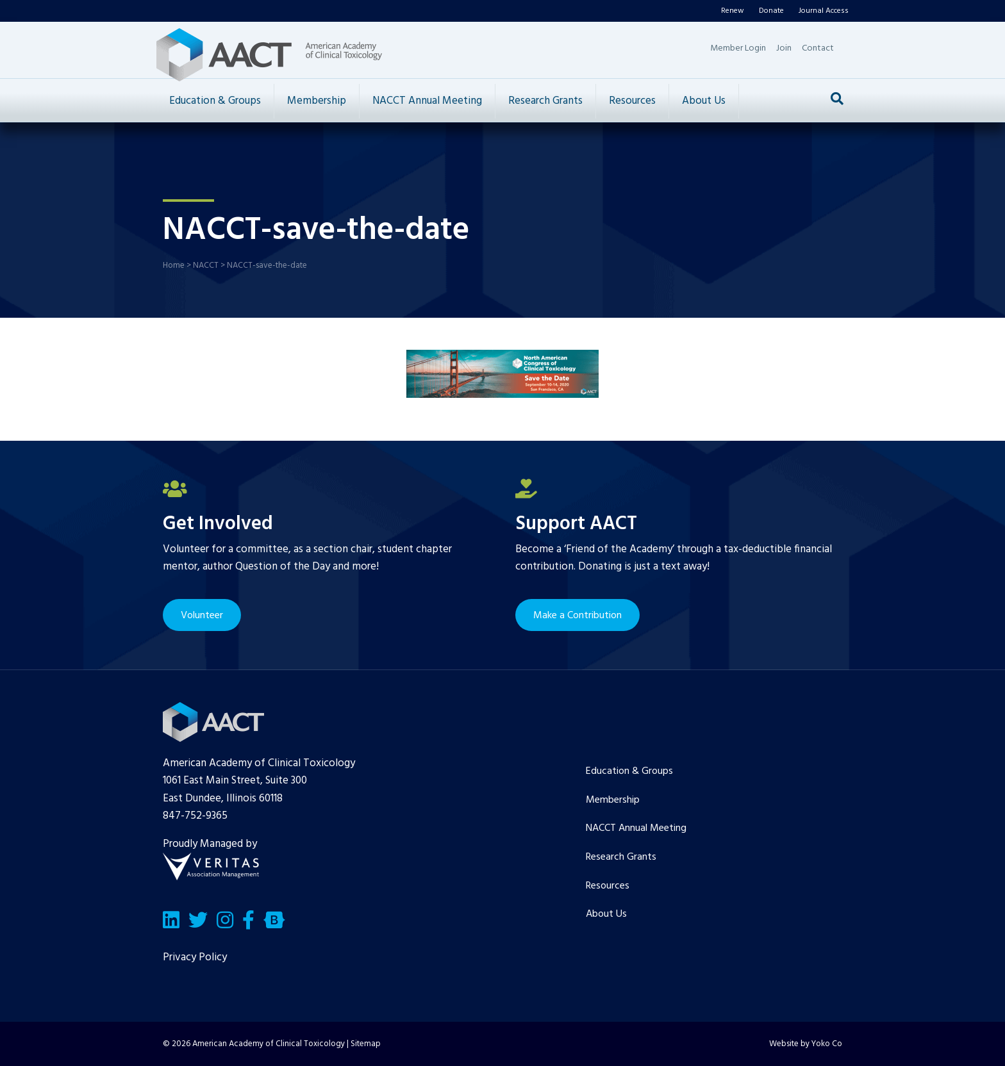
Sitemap (366, 1044)
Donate (771, 10)
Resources (632, 101)
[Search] (837, 98)
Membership (316, 101)
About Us (704, 101)
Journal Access (824, 10)
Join (784, 48)
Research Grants (545, 101)
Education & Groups (215, 101)
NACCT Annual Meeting (427, 101)
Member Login (738, 48)
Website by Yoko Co (805, 1044)
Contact (818, 48)
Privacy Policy (195, 957)
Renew (732, 10)
